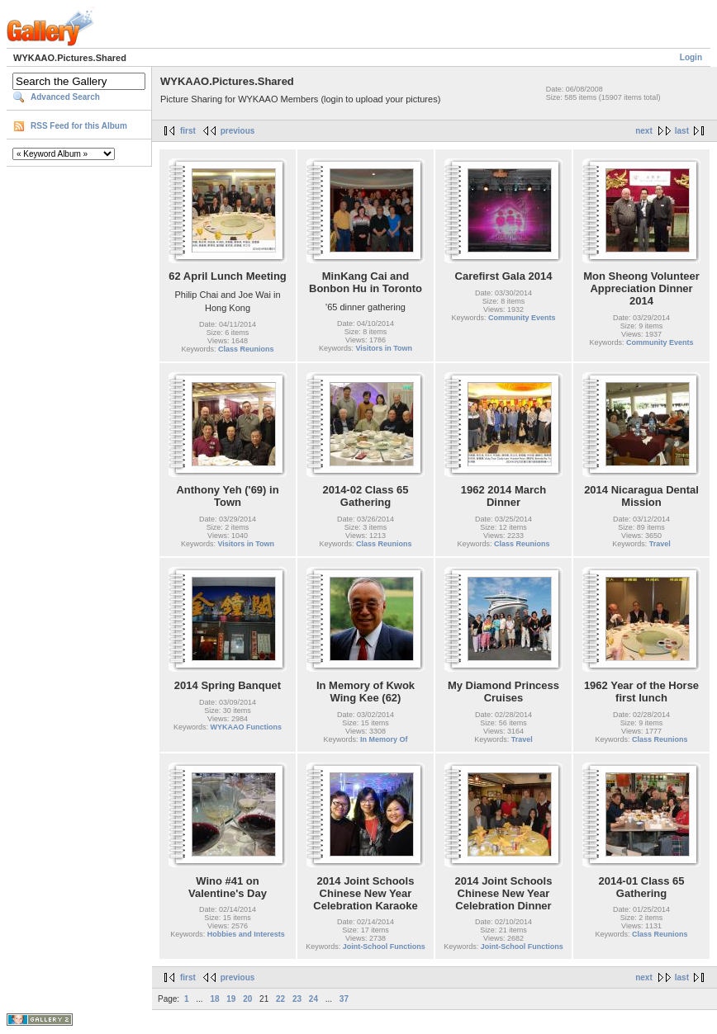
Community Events (522, 318)
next (644, 130)
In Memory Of (384, 739)
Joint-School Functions (384, 946)
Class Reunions (246, 349)
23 (297, 998)
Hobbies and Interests (246, 934)
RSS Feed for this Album (79, 125)
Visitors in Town (383, 348)
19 (230, 998)
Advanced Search (65, 97)
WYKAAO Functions (247, 727)
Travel (660, 544)
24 (313, 998)
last (682, 130)
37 (344, 998)
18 (214, 998)
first (188, 130)
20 (247, 998)
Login (691, 57)
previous (238, 130)
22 (280, 998)
